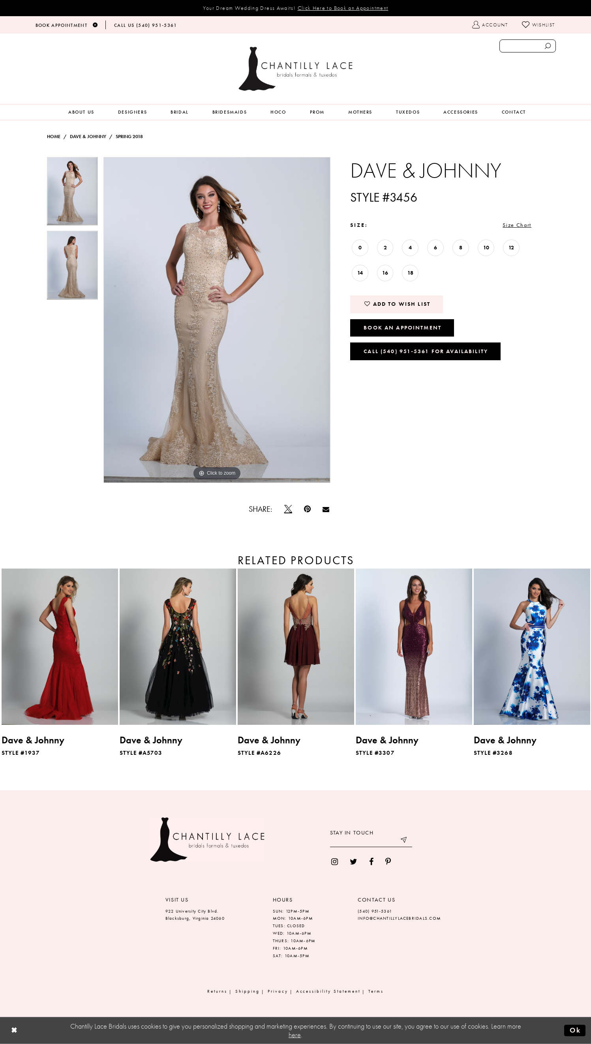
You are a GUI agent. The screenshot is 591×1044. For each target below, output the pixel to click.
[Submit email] (404, 841)
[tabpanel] (72, 194)
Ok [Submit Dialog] (575, 1030)
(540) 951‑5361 (375, 911)
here (295, 1035)
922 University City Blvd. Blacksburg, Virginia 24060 (195, 914)
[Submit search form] (547, 46)
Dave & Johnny (88, 136)
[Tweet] (288, 509)
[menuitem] (81, 112)
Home (53, 136)
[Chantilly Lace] (296, 69)
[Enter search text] (527, 46)
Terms (376, 991)
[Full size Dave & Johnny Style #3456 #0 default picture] (217, 320)
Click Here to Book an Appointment (343, 7)
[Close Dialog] (14, 1031)
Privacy (278, 991)
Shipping (247, 991)
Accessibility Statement (328, 991)
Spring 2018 (129, 136)
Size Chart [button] (517, 224)
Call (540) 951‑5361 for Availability (426, 351)
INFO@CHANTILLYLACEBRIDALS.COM (399, 918)
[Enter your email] (371, 841)
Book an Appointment (402, 327)
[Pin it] (307, 509)
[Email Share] (326, 509)
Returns (217, 991)
